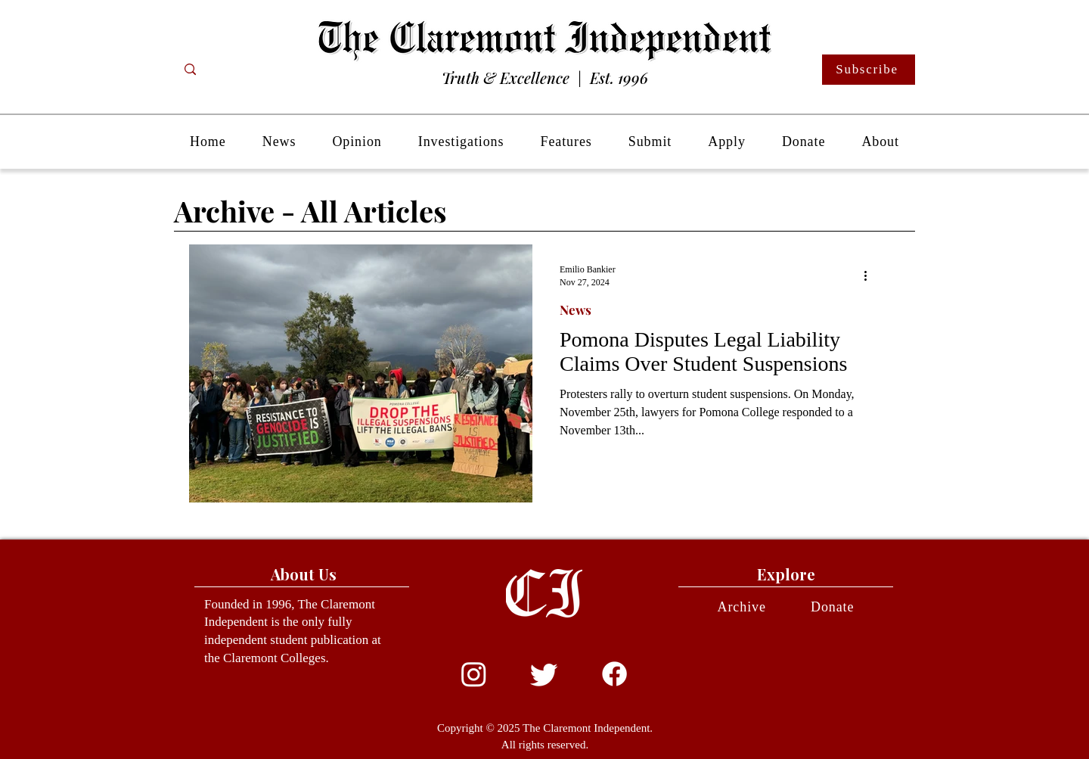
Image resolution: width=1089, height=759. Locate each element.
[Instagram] (474, 674)
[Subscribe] (868, 69)
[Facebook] (614, 674)
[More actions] (870, 275)
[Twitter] (544, 674)
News (575, 310)
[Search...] (250, 69)
